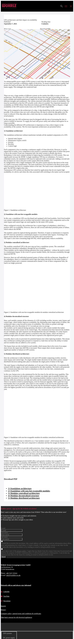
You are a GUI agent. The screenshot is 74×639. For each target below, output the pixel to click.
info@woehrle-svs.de (13, 575)
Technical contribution (11, 15)
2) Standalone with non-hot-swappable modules (29, 491)
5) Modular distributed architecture (24, 498)
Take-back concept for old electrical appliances (16, 617)
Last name (4, 537)
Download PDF (45, 29)
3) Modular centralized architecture (24, 493)
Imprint (3, 606)
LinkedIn (6, 591)
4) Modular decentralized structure (23, 496)
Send (3, 557)
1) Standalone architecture (20, 488)
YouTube (6, 596)
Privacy (3, 610)
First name (4, 532)
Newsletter (6, 601)
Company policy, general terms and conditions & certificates (21, 613)
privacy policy (21, 551)
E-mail (3, 528)
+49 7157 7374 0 (11, 573)
